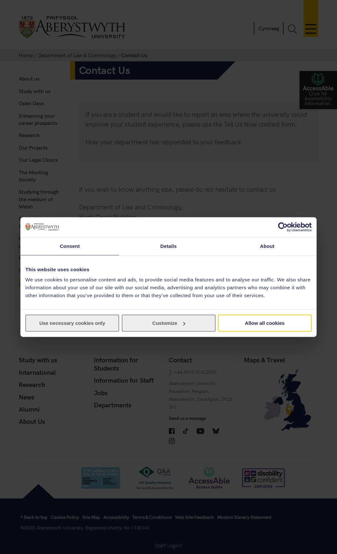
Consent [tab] (70, 246)
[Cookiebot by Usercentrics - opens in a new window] (283, 227)
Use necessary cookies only (72, 323)
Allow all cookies (265, 323)
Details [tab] (168, 246)
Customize (168, 323)
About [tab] (267, 246)
